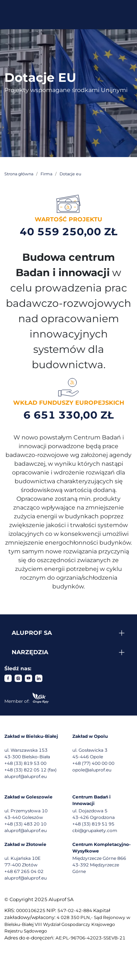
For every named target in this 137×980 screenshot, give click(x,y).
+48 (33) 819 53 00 (25, 763)
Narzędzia (30, 652)
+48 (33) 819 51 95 (93, 824)
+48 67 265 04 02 (23, 871)
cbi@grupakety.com (94, 830)
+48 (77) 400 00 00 (93, 763)
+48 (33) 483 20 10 (25, 824)
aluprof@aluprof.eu (25, 776)
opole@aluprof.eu (91, 770)
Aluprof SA (32, 632)
